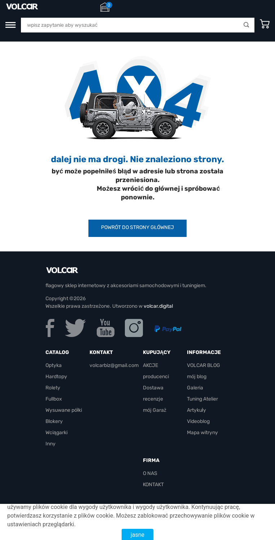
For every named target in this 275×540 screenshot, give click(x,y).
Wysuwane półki (63, 410)
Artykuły (196, 410)
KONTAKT (153, 484)
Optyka (53, 365)
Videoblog (198, 421)
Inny (50, 444)
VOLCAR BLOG (203, 365)
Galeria (195, 388)
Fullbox (53, 399)
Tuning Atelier (202, 399)
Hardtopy (56, 376)
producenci (156, 376)
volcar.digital (158, 306)
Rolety (52, 388)
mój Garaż (154, 410)
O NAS (150, 473)
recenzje (153, 399)
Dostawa (153, 388)
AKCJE (150, 365)
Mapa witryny (202, 432)
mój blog (196, 376)
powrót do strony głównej (137, 227)
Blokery (54, 421)
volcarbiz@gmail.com (114, 365)
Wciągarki (56, 432)
